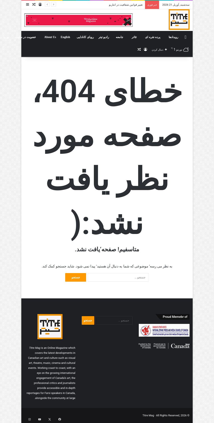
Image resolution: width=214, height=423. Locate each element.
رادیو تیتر (103, 37)
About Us (50, 37)
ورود (6, 37)
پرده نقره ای (152, 37)
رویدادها (173, 37)
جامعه (119, 37)
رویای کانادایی (85, 37)
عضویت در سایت (25, 37)
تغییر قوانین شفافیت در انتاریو (126, 4)
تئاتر (134, 37)
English (65, 37)
